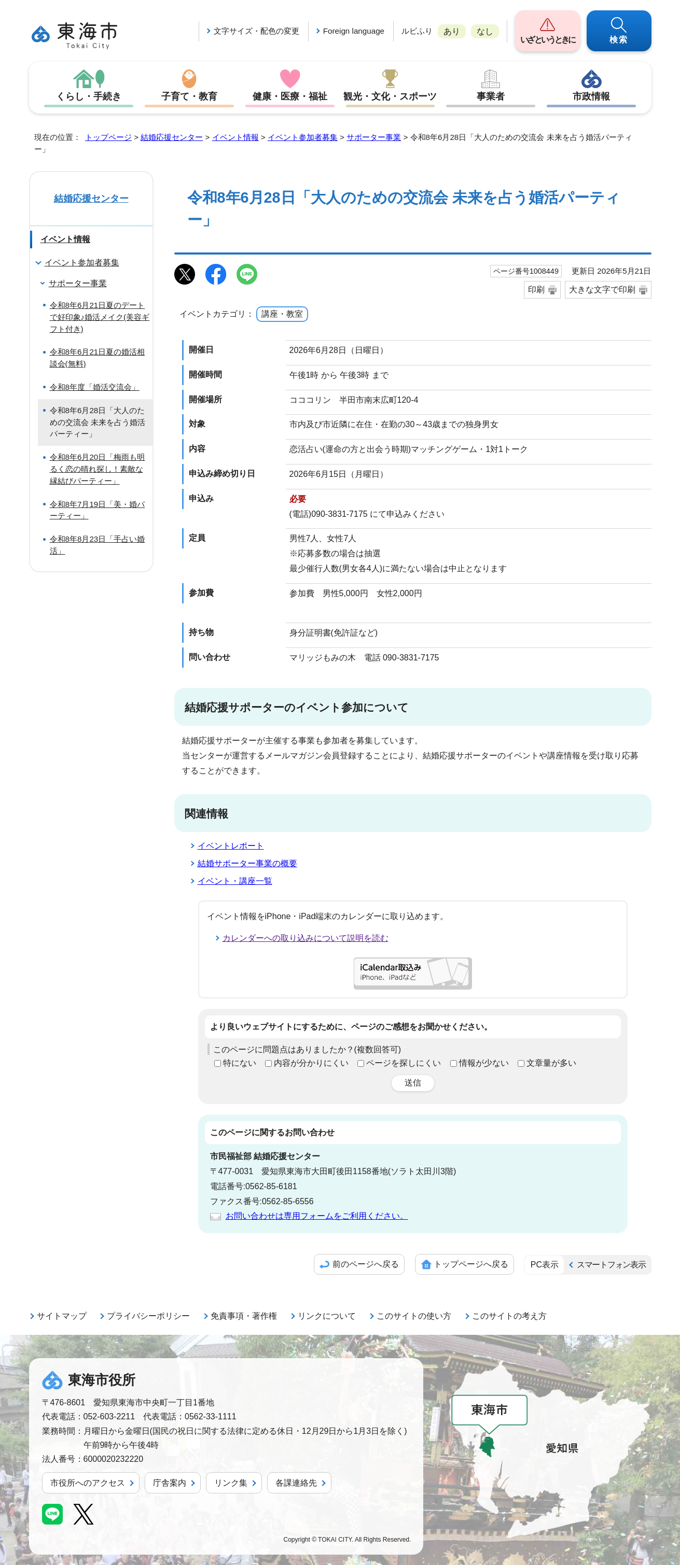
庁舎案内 (169, 1482)
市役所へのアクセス (87, 1482)
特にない (239, 1063)
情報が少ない (484, 1063)
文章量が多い (551, 1063)
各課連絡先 (296, 1482)
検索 (618, 39)
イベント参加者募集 (303, 137)
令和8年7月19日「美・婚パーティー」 (97, 510)
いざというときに (547, 39)
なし (485, 31)
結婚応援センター (172, 137)
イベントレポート (231, 845)
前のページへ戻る (365, 1264)
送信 (413, 1082)
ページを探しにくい (403, 1063)
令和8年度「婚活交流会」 (95, 387)
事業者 (491, 96)
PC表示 (545, 1264)
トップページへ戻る (471, 1264)
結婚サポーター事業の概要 (247, 863)
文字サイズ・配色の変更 (256, 30)
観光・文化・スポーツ (390, 96)
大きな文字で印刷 (602, 289)
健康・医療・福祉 (290, 96)
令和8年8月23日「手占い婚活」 (97, 544)
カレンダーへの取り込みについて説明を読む (305, 938)
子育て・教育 (189, 96)
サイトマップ (62, 1316)
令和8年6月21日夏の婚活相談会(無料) (97, 357)
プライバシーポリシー (148, 1316)
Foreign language (353, 30)
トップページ (108, 137)
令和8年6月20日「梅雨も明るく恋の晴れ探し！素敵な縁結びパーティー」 (97, 469)
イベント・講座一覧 (235, 881)
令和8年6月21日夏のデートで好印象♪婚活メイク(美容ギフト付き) (100, 317)
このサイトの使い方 (414, 1316)
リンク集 (230, 1482)
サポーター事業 (373, 137)
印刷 (536, 289)
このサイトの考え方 (509, 1316)
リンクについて (327, 1316)
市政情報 (591, 96)
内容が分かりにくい (311, 1063)
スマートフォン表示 (611, 1264)
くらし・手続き (88, 96)
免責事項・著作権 (244, 1316)
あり (451, 31)
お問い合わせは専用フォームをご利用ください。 (317, 1215)
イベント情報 (235, 137)
